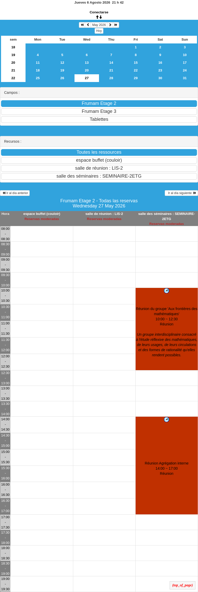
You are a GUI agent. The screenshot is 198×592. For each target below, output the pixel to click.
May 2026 (99, 25)
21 (13, 70)
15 (136, 63)
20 (13, 63)
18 (13, 47)
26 (62, 78)
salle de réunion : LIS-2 (104, 214)
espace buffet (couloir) (41, 214)
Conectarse (99, 12)
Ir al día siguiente (181, 193)
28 (111, 78)
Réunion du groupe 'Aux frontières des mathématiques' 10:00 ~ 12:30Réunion (166, 332)
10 (185, 55)
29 (136, 78)
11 (38, 63)
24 (185, 70)
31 (185, 78)
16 (160, 63)
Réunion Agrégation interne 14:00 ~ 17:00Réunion (167, 468)
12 (62, 63)
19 (13, 55)
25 (38, 78)
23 (160, 70)
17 (185, 63)
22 (136, 70)
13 (87, 63)
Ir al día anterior (15, 193)
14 (111, 63)
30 (160, 78)
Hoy (99, 31)
